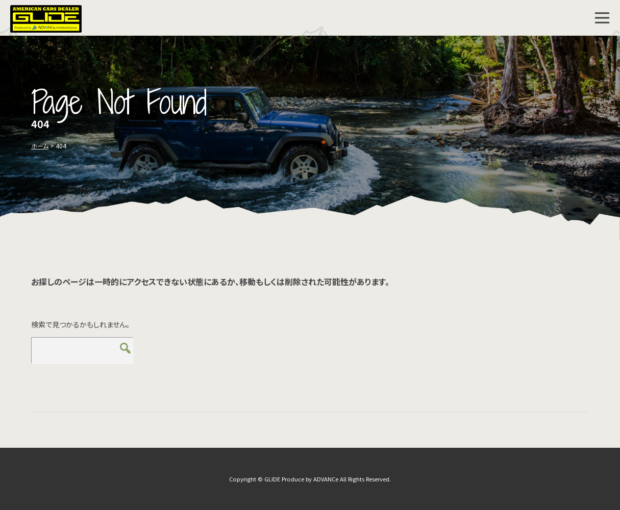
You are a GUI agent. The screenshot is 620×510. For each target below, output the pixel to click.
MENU (602, 18)
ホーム (39, 145)
